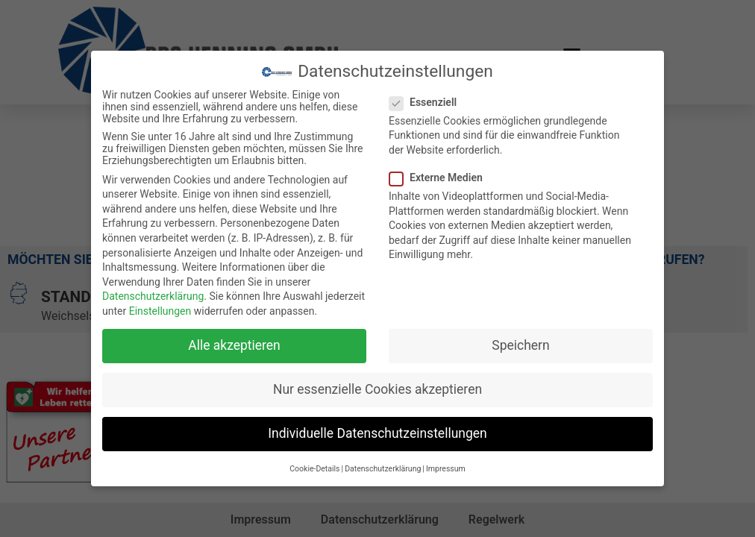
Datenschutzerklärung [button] (383, 468)
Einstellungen (160, 310)
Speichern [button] (520, 344)
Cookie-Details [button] (314, 468)
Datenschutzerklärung (153, 296)
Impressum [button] (446, 468)
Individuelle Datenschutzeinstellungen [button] (377, 432)
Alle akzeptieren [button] (234, 344)
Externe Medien (440, 177)
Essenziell (427, 101)
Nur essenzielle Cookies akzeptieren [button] (377, 388)
